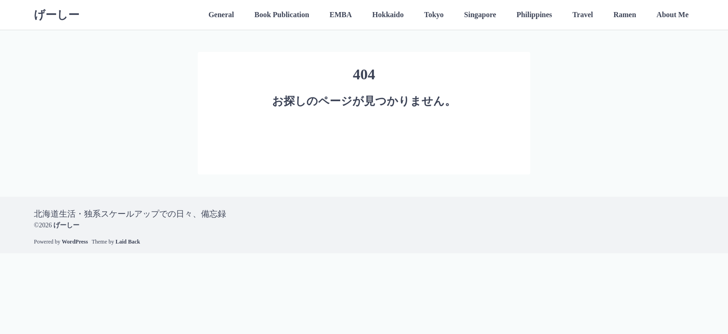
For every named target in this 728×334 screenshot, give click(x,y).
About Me (672, 15)
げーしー (56, 15)
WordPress (75, 241)
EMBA (341, 15)
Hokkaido (388, 15)
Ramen (624, 15)
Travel (582, 15)
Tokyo (433, 15)
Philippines (534, 15)
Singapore (480, 15)
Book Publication (281, 15)
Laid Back (128, 241)
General (221, 15)
